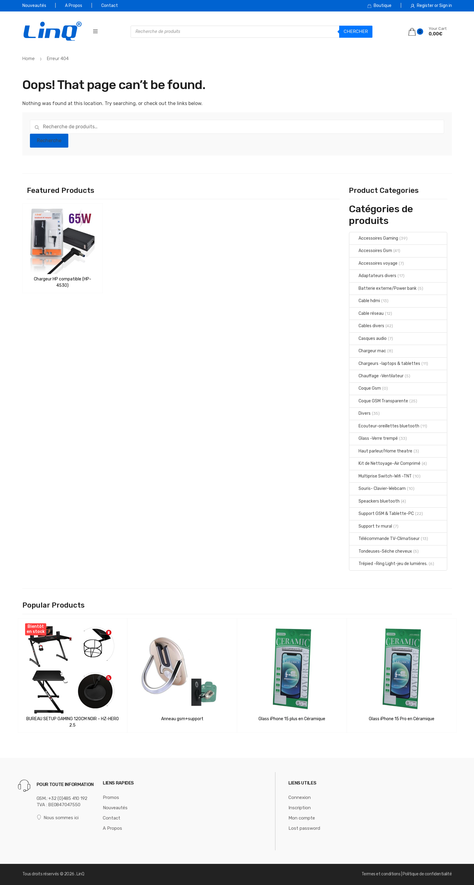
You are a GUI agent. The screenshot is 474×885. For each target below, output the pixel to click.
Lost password (304, 828)
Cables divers (366, 325)
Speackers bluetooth (374, 501)
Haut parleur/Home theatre (380, 451)
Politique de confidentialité (427, 874)
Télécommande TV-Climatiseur (384, 538)
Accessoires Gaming (373, 238)
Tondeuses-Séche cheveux (380, 551)
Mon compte (301, 818)
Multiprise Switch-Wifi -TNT (380, 476)
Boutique (379, 5)
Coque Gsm (365, 388)
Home (28, 58)
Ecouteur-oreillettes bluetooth (384, 426)
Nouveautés (34, 5)
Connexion (299, 797)
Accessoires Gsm (370, 250)
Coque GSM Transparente (378, 401)
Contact (109, 5)
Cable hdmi (364, 300)
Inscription (299, 807)
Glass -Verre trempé (373, 438)
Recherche (49, 140)
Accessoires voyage (373, 263)
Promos (111, 797)
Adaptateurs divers (372, 275)
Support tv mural (370, 526)
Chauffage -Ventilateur (376, 376)
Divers (360, 413)
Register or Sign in (431, 5)
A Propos (73, 5)
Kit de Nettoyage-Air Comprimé (384, 463)
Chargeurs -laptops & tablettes (384, 363)
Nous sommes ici (58, 817)
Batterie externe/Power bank (383, 288)
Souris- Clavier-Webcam (377, 488)
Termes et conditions (381, 874)
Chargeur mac (367, 350)
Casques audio (368, 338)
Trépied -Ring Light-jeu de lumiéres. (388, 563)
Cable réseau (366, 313)
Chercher (356, 31)
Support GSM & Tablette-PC (381, 513)
